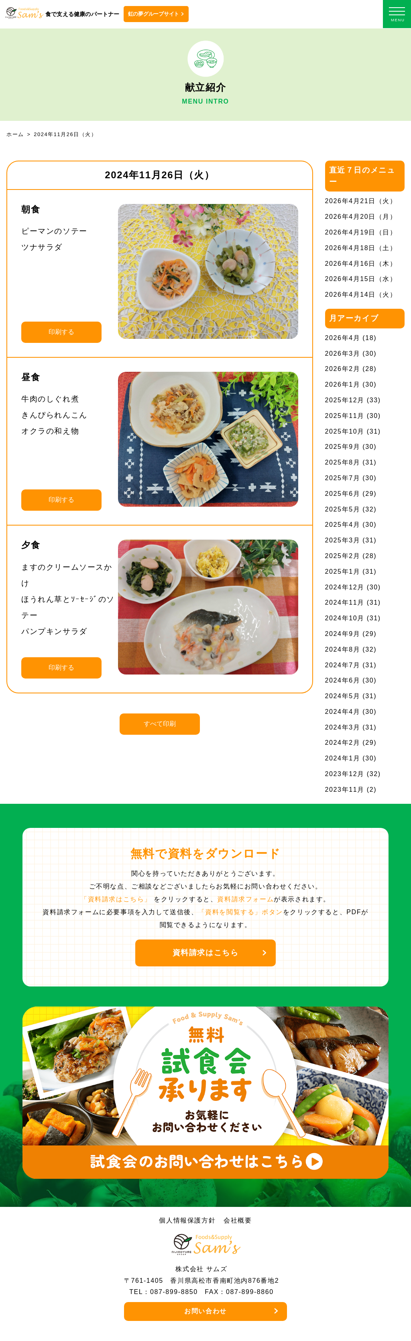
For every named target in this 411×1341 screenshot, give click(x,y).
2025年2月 (342, 555)
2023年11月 (344, 789)
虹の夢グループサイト (153, 14)
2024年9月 (342, 633)
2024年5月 (342, 696)
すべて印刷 (160, 723)
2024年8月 (342, 649)
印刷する (61, 331)
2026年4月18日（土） (361, 248)
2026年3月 (342, 353)
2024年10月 (344, 618)
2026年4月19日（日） (361, 232)
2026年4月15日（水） (361, 278)
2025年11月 (344, 415)
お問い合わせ (205, 1311)
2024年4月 (342, 711)
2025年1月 (342, 571)
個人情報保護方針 (187, 1220)
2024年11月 (344, 602)
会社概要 (238, 1220)
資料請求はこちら (206, 952)
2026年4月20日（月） (361, 216)
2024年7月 (342, 665)
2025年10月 (344, 431)
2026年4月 (342, 337)
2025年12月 (344, 400)
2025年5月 (342, 509)
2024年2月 (342, 742)
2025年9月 (342, 446)
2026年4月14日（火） (361, 294)
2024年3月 (342, 727)
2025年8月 (342, 462)
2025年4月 (342, 524)
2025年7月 (342, 478)
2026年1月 (342, 384)
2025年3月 (342, 540)
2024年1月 (342, 758)
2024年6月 (342, 680)
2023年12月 (344, 773)
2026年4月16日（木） (361, 263)
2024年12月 (344, 587)
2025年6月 (342, 493)
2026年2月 (342, 368)
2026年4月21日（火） (361, 201)
